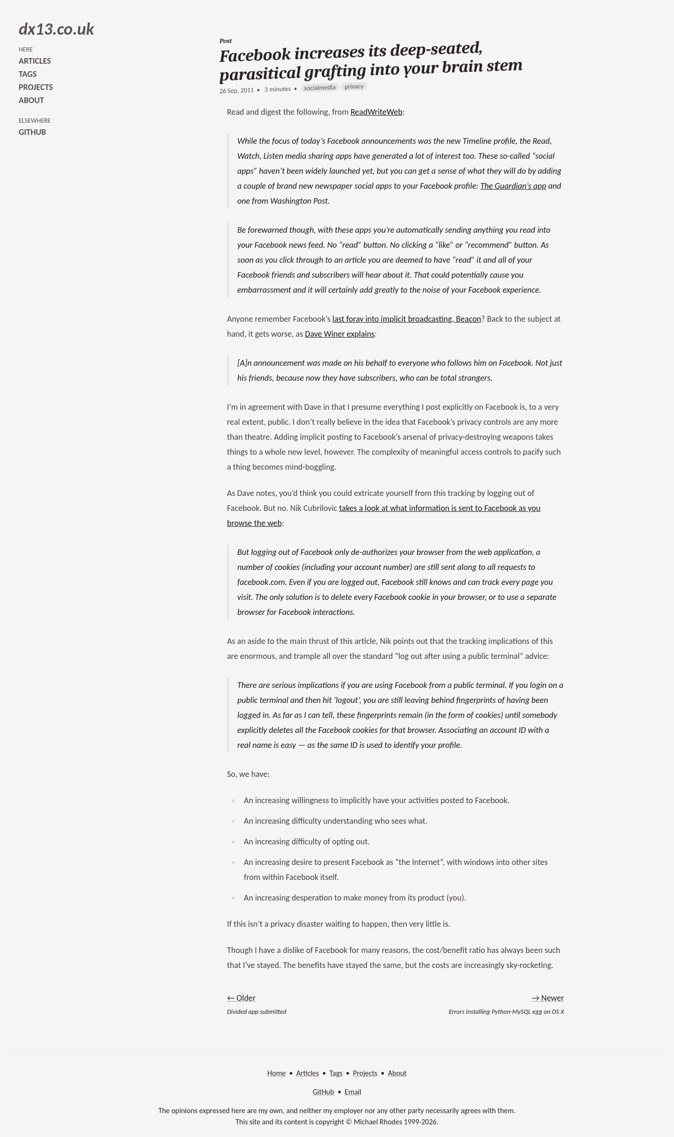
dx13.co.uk (56, 29)
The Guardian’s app (513, 186)
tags (28, 74)
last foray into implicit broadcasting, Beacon (406, 319)
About (397, 1073)
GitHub (323, 1091)
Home (276, 1073)
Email (352, 1091)
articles (35, 61)
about (31, 100)
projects (36, 87)
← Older (241, 998)
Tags (336, 1073)
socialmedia (320, 87)
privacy (354, 86)
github (32, 132)
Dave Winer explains (340, 334)
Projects (365, 1073)
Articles (307, 1073)
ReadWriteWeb (377, 112)
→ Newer (548, 998)
